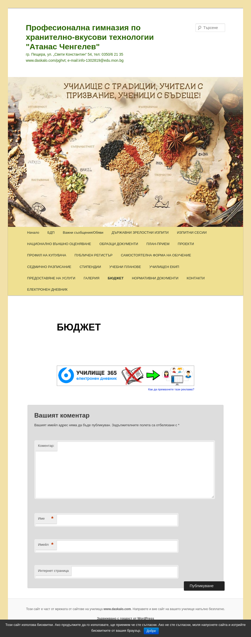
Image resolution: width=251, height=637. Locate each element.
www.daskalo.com (117, 609)
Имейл (46, 545)
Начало (33, 232)
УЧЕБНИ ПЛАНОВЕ (125, 267)
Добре (151, 631)
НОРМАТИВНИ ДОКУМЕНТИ (155, 278)
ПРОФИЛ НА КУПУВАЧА (46, 255)
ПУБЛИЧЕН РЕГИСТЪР (94, 255)
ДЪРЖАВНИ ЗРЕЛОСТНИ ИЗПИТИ (140, 232)
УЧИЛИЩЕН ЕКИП (164, 267)
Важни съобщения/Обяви (83, 232)
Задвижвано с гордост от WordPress (125, 618)
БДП (51, 232)
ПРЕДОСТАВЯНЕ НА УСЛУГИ (51, 278)
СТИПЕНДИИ (90, 267)
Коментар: (46, 446)
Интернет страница (53, 571)
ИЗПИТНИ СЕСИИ (192, 232)
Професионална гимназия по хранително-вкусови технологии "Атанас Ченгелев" (90, 37)
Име (46, 519)
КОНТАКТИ (196, 278)
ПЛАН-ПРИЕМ (157, 244)
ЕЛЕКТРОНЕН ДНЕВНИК (47, 289)
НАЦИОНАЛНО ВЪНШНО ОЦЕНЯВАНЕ (59, 244)
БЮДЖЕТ (116, 278)
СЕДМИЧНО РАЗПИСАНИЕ (49, 267)
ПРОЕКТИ (186, 244)
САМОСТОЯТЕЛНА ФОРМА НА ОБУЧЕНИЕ (156, 255)
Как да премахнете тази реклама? (171, 389)
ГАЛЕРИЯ (91, 278)
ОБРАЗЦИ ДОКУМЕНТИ (118, 244)
